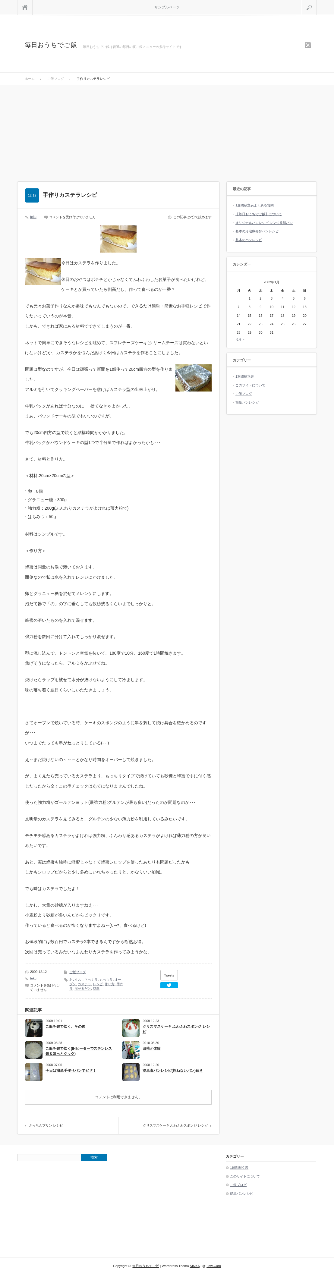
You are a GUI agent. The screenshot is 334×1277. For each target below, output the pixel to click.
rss (308, 45)
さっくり (91, 979)
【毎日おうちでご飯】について (258, 214)
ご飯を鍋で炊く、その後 (65, 1026)
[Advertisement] (167, 130)
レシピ (98, 984)
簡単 (96, 988)
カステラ (84, 984)
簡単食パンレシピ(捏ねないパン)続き (173, 1070)
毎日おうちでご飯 (51, 44)
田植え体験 (152, 1048)
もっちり (106, 979)
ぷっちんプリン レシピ (46, 1125)
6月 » (240, 339)
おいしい (76, 979)
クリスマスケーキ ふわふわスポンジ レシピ (176, 1029)
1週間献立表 (244, 376)
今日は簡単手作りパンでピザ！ (71, 1070)
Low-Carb (213, 1266)
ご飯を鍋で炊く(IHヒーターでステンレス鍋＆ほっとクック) (79, 1051)
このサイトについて (250, 385)
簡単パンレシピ (247, 402)
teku (33, 217)
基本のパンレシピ (248, 240)
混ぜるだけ (82, 988)
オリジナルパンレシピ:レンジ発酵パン (264, 223)
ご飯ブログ (77, 972)
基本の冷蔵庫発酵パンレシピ (257, 231)
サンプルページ (167, 7)
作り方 (110, 984)
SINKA (195, 1266)
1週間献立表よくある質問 (254, 205)
